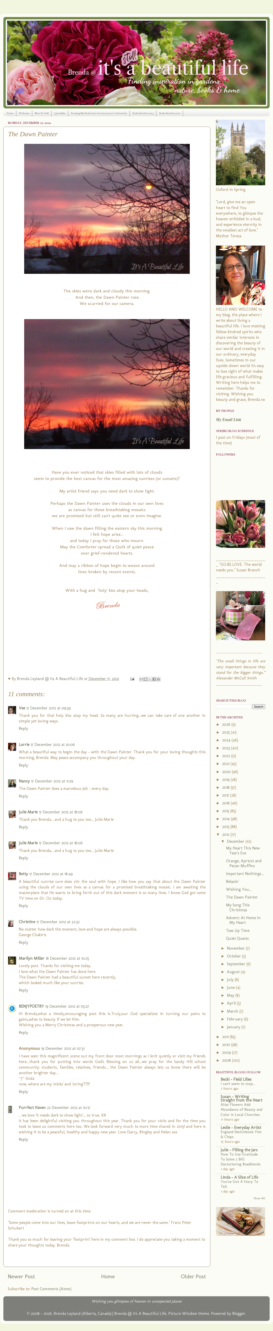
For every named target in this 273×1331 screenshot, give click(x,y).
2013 (226, 826)
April (232, 1003)
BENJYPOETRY (31, 1006)
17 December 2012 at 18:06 (61, 812)
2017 (226, 795)
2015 (226, 810)
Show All (259, 1198)
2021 (226, 763)
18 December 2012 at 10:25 (67, 958)
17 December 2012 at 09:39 (48, 708)
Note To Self (42, 113)
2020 (227, 771)
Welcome (24, 113)
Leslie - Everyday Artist (241, 1127)
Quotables (59, 113)
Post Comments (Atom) (51, 1288)
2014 (226, 818)
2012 (226, 834)
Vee (22, 708)
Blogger (238, 1313)
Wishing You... (239, 889)
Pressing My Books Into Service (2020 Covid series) (99, 113)
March (233, 1011)
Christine (27, 921)
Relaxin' (232, 881)
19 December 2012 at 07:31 (63, 1048)
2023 (226, 747)
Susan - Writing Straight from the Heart (241, 1098)
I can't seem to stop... (238, 1083)
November (236, 948)
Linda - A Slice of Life (239, 1177)
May (231, 995)
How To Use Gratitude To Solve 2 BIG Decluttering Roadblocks (241, 1159)
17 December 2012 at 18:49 (51, 873)
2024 (227, 740)
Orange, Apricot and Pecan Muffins (244, 863)
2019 (226, 779)
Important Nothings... (245, 873)
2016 (226, 803)
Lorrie (24, 744)
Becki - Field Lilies (236, 1079)
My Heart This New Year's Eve (243, 851)
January (234, 1026)
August (234, 971)
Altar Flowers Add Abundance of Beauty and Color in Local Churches (241, 1109)
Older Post (193, 1276)
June (231, 987)
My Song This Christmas (238, 907)
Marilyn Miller (31, 958)
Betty (23, 873)
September (236, 964)
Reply (23, 728)
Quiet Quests (237, 938)
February (235, 1019)
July (231, 979)
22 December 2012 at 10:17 (68, 1107)
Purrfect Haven (32, 1107)
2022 (226, 755)
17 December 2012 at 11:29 (52, 781)
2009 (227, 1052)
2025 (226, 732)
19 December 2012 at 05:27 (67, 1006)
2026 (226, 724)
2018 (226, 787)
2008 (227, 1060)
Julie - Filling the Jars (239, 1149)
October (234, 956)
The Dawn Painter (242, 897)
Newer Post (21, 1276)
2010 (226, 1044)
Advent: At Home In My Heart (243, 920)
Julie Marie (28, 812)
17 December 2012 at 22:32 (58, 921)
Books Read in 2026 (169, 113)
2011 (226, 1036)
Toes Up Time (238, 930)
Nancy (24, 781)
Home (10, 113)
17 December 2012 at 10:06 (53, 744)
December (236, 841)
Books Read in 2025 (143, 113)
